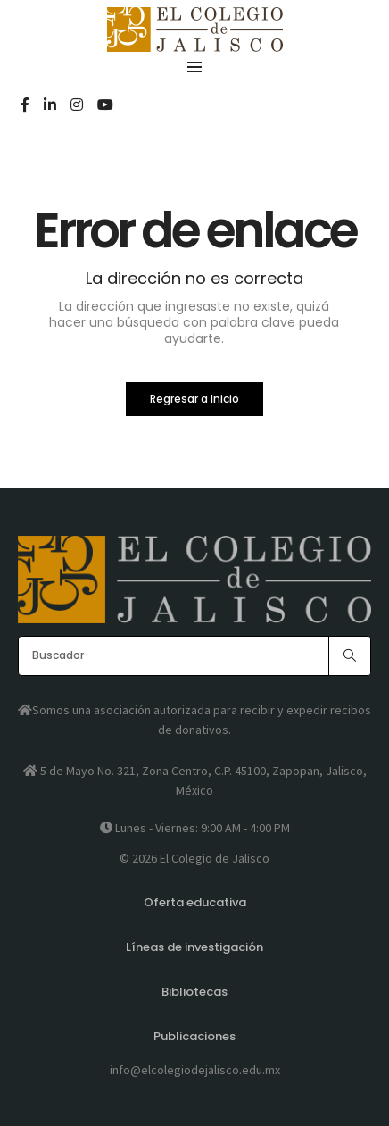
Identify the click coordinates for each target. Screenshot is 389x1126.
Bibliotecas (194, 991)
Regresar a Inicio (194, 398)
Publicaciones (194, 1036)
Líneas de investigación (194, 946)
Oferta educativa (195, 902)
